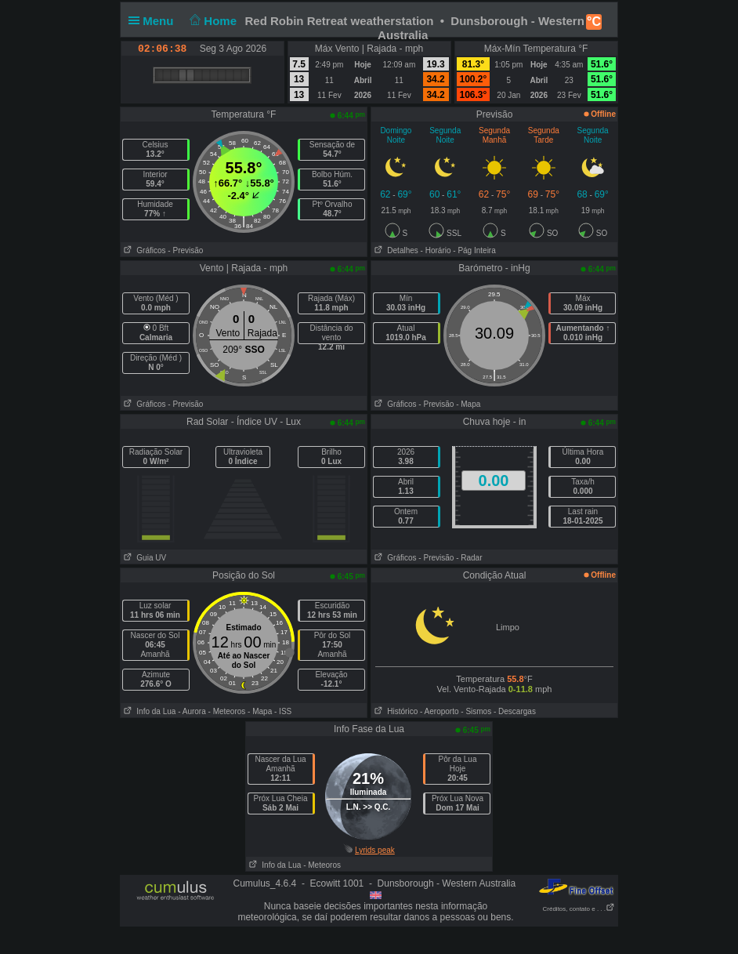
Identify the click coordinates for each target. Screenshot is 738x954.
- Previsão (185, 250)
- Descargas (515, 711)
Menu (154, 20)
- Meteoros (227, 711)
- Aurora (192, 711)
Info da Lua (148, 711)
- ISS (282, 711)
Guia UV (143, 557)
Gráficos (143, 250)
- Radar (469, 557)
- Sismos (476, 711)
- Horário (436, 250)
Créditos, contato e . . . (579, 908)
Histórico (394, 711)
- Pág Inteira (474, 250)
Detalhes (394, 250)
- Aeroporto (439, 711)
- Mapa (468, 404)
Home (212, 20)
